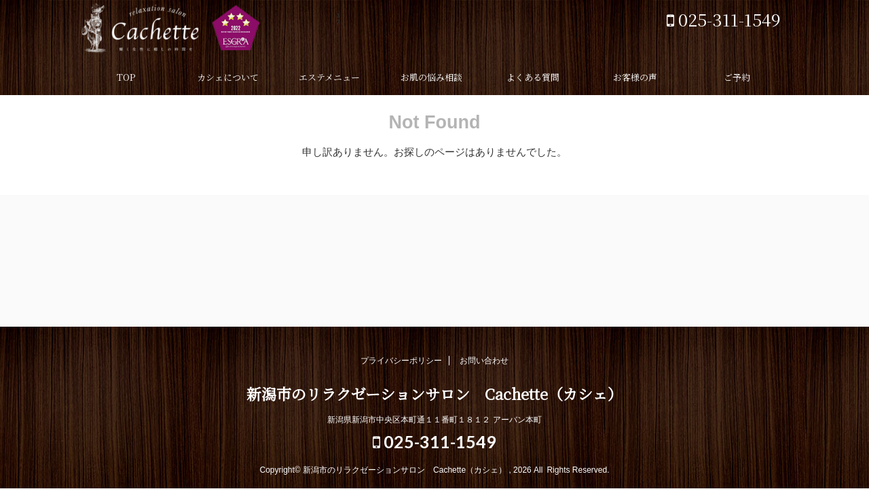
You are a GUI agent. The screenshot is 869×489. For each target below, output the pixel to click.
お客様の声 (635, 77)
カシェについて (228, 77)
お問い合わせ (484, 360)
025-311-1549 (724, 19)
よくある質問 (532, 77)
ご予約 (737, 77)
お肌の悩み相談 (431, 77)
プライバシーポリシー (401, 360)
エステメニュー (329, 77)
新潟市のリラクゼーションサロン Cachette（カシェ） (210, 30)
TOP (126, 77)
